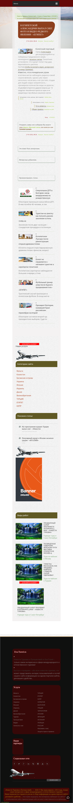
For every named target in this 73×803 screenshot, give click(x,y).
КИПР (19, 406)
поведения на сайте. (49, 109)
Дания (19, 392)
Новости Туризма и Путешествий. (26, 16)
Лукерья (40, 41)
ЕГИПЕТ (54, 16)
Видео (15, 723)
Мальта (20, 371)
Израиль (20, 388)
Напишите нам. (50, 106)
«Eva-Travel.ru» (5, 802)
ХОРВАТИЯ (41, 702)
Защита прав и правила (46, 731)
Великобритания (24, 395)
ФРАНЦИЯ (41, 717)
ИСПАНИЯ (41, 720)
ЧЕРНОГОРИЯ (42, 711)
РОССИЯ (40, 726)
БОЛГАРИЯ (41, 705)
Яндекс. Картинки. (49, 102)
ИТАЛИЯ (40, 714)
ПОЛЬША (41, 723)
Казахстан (21, 374)
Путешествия (18, 720)
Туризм (16, 717)
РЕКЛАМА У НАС (43, 729)
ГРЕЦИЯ (40, 708)
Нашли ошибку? (49, 41)
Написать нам (18, 726)
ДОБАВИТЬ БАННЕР (29, 344)
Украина (20, 381)
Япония (20, 385)
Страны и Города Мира (43, 16)
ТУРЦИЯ (20, 399)
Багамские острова (25, 378)
